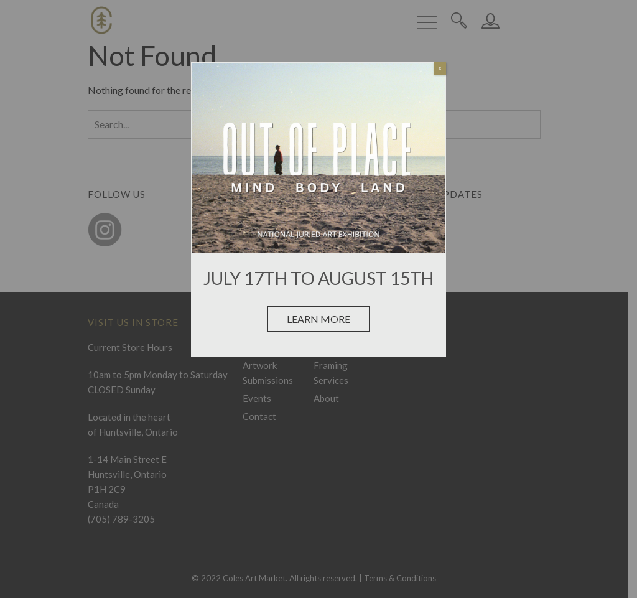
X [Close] (440, 68)
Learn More (318, 319)
